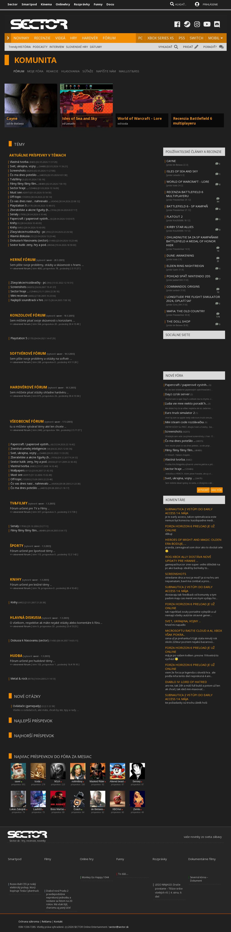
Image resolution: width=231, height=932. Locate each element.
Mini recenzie (19, 295)
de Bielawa (97, 809)
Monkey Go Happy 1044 (95, 877)
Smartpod (29, 4)
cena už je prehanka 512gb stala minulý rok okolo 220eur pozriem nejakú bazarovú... (191, 640)
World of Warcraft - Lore (140, 118)
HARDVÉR (90, 38)
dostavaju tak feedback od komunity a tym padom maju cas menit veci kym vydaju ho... (191, 596)
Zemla (136, 809)
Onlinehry (63, 4)
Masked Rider (97, 781)
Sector (13, 4)
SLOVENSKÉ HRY (77, 47)
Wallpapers (18, 470)
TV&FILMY (19, 503)
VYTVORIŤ (203, 490)
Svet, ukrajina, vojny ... (24, 166)
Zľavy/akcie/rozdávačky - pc (27, 232)
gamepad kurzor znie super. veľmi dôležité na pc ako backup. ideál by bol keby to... (192, 566)
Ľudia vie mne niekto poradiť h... (186, 403)
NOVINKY (21, 38)
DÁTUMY (96, 47)
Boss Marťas (57, 809)
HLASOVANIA (70, 71)
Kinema (46, 4)
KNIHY (16, 579)
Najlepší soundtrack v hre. (27, 300)
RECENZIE (42, 38)
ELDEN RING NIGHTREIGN (185, 266)
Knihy (13, 223)
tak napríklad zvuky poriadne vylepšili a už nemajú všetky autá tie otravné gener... (190, 613)
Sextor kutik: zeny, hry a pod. (28, 245)
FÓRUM (109, 38)
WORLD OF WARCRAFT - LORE (188, 182)
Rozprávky (82, 4)
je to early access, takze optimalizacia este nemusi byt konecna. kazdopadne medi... (190, 518)
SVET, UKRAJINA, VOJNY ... (183, 621)
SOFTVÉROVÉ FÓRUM (28, 353)
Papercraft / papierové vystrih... (30, 218)
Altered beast (117, 781)
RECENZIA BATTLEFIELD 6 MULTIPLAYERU (184, 194)
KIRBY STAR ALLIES (180, 227)
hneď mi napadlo (175, 625)
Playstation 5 (18, 205)
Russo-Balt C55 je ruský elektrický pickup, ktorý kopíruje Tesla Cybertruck (24, 887)
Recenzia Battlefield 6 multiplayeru (192, 121)
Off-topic (15, 197)
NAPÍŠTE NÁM (106, 71)
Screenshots (18, 170)
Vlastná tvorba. (19, 162)
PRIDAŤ (188, 47)
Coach (77, 809)
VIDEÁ (60, 38)
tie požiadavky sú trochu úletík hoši (186, 702)
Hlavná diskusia (20, 236)
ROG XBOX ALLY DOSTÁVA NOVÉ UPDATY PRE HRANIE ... (188, 559)
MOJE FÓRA (35, 71)
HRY (73, 38)
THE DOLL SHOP (178, 321)
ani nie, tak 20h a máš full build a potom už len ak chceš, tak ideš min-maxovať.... (192, 687)
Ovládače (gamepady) (27, 706)
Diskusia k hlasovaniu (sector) (29, 240)
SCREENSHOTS (175, 574)
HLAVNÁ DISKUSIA (26, 617)
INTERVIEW (56, 47)
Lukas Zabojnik (18, 809)
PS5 (182, 38)
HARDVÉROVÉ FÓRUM (29, 387)
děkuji (168, 534)
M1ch (57, 781)
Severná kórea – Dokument (199, 879)
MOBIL (213, 38)
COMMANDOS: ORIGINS (183, 286)
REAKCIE (52, 71)
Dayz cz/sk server (177, 394)
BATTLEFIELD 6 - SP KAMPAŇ (187, 206)
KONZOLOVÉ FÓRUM (28, 315)
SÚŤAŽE (87, 71)
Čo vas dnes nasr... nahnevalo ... (30, 201)
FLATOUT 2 (175, 216)
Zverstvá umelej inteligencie (28, 448)
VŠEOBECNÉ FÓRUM (27, 421)
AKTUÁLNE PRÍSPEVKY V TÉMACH (37, 155)
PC (140, 38)
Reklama (46, 921)
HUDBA (16, 655)
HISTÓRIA (24, 47)
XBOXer (116, 809)
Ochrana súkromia (28, 921)
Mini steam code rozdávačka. (184, 422)
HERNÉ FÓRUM (23, 259)
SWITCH (196, 38)
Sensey (137, 781)
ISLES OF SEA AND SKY (182, 171)
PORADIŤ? (210, 47)
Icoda (37, 781)
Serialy (14, 214)
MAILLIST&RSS (129, 71)
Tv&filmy (15, 179)
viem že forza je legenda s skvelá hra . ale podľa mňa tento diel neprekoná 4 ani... (190, 674)
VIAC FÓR (216, 490)
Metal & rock (19, 678)
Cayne (12, 118)
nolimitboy (77, 781)
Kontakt (58, 921)
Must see (16, 192)
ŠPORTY (17, 545)
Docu (110, 4)
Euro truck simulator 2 (180, 413)
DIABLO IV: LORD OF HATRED (186, 682)
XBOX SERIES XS (161, 38)
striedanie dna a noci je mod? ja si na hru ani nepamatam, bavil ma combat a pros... (192, 579)
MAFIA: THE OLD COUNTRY (186, 311)
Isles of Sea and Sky (79, 118)
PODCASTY (40, 47)
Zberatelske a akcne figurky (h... (30, 210)
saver (49, 260)
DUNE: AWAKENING (180, 255)
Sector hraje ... (19, 188)
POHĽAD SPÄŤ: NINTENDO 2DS (188, 276)
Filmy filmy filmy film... (24, 183)
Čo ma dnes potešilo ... (24, 175)
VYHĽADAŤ (165, 47)
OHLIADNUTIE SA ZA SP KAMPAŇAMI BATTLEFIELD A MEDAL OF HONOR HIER (192, 241)
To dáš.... (123, 874)
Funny (98, 4)
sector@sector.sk (118, 927)
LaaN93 (37, 809)
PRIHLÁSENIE (210, 4)
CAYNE (171, 161)
